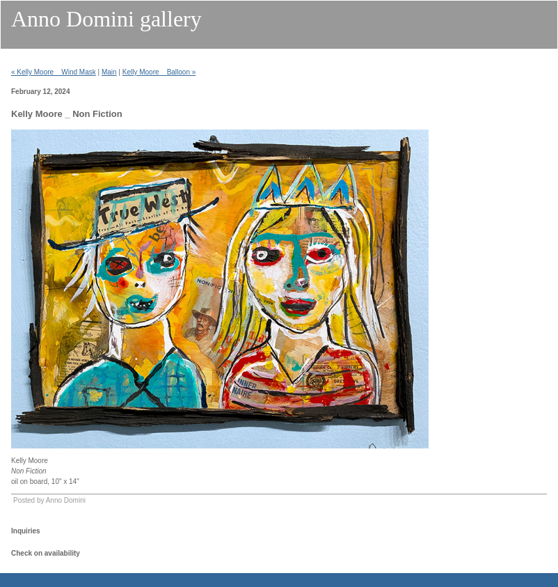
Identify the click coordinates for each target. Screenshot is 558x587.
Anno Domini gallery (106, 18)
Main (109, 72)
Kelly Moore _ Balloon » (159, 72)
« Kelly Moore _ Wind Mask (53, 72)
